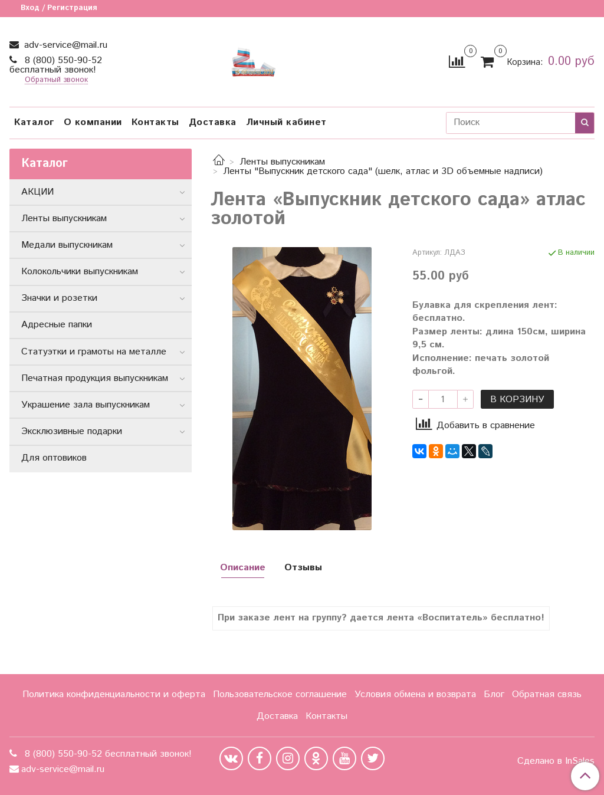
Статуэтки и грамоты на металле (93, 352)
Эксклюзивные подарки (71, 431)
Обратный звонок (56, 80)
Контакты (155, 122)
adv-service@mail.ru (64, 45)
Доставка (213, 122)
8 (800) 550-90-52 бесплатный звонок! (55, 65)
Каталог (34, 122)
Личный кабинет (286, 122)
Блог (494, 694)
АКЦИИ (37, 192)
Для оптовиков (54, 458)
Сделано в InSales (556, 761)
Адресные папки (56, 324)
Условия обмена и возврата (415, 694)
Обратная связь (547, 694)
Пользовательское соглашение (280, 694)
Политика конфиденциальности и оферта (113, 694)
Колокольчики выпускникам (79, 271)
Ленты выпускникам (282, 162)
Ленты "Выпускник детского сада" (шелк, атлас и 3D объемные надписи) (383, 171)
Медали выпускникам (67, 245)
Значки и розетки (59, 298)
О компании (93, 122)
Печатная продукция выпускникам (94, 378)
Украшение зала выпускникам (85, 405)
